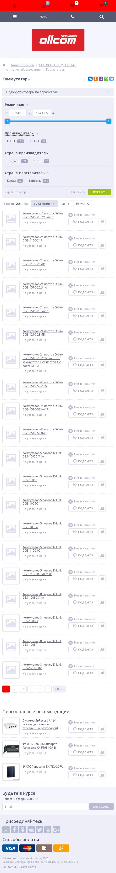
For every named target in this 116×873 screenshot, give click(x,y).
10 (39, 689)
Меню (44, 16)
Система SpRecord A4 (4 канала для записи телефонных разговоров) (40, 724)
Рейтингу (82, 204)
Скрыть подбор (15, 192)
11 (48, 689)
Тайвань (17, 161)
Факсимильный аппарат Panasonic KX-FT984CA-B (39, 745)
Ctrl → (59, 689)
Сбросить (78, 192)
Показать (99, 192)
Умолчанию (42, 204)
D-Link (15, 141)
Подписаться (101, 806)
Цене (65, 204)
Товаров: (8, 204)
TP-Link (38, 141)
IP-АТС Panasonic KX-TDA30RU (42, 767)
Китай (41, 161)
